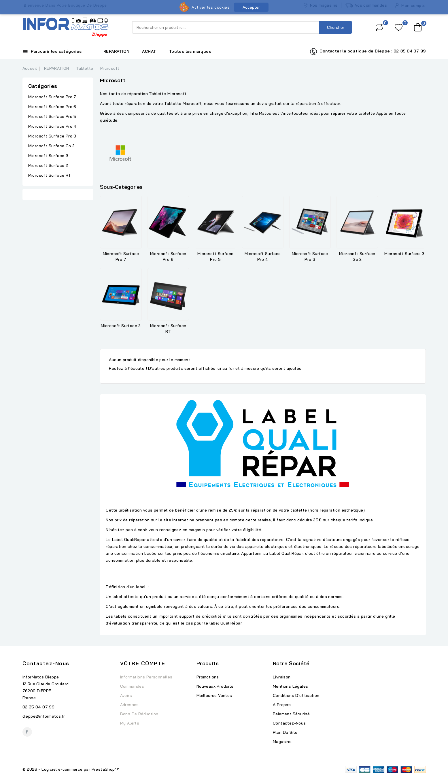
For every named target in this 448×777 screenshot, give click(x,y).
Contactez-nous (45, 663)
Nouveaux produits (215, 686)
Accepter (251, 7)
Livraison (282, 677)
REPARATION (116, 51)
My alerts (129, 723)
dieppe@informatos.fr (43, 716)
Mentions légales (290, 686)
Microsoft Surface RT (49, 175)
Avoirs (126, 695)
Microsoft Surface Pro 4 (52, 126)
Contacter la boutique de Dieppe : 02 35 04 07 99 (368, 51)
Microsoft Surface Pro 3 (52, 136)
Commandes (132, 686)
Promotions (207, 677)
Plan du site (285, 732)
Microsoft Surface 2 (48, 165)
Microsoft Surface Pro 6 (52, 106)
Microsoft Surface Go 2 (51, 145)
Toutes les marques (190, 51)
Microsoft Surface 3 (48, 155)
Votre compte (142, 663)
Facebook (27, 732)
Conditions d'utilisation (296, 695)
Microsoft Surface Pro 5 (52, 116)
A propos (282, 704)
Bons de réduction (139, 713)
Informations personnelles (146, 677)
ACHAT (149, 51)
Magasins (282, 741)
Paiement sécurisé (291, 713)
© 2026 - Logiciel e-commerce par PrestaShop (70, 769)
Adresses (129, 704)
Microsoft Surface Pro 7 (52, 96)
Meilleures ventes (214, 695)
